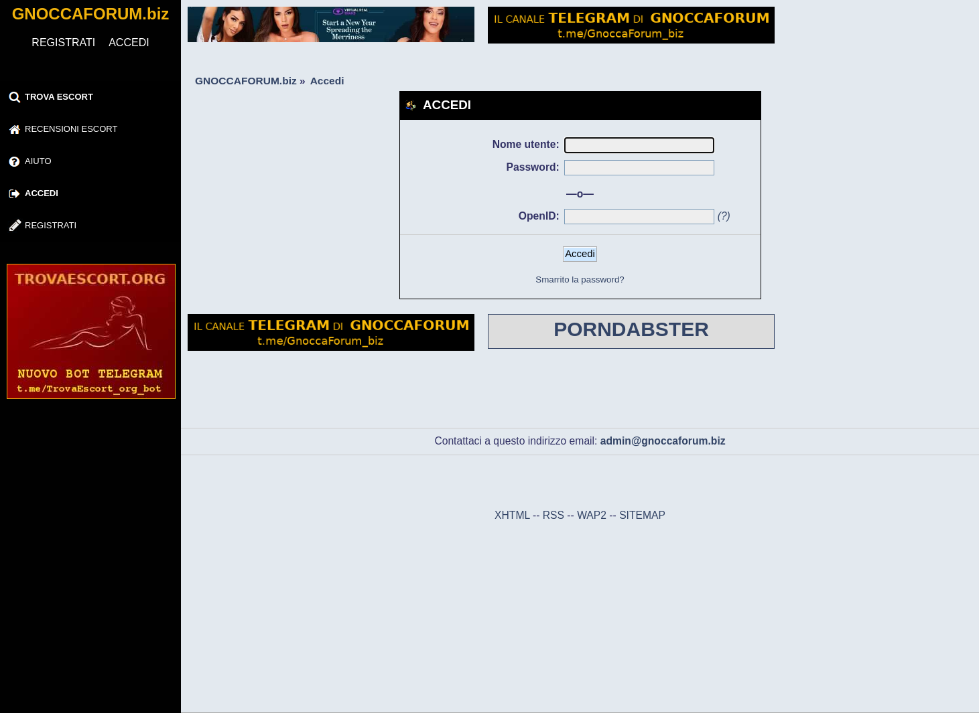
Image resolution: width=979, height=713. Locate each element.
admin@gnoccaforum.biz (663, 441)
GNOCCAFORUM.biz (91, 14)
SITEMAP (642, 515)
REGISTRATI (63, 42)
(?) (724, 216)
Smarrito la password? (579, 279)
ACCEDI (129, 42)
